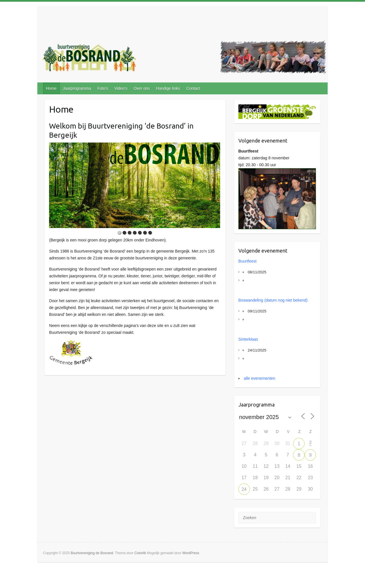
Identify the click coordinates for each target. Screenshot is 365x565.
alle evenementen (259, 378)
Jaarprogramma (77, 88)
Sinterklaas (248, 339)
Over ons (141, 88)
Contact (193, 88)
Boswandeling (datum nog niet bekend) (273, 300)
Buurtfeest (247, 261)
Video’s (120, 88)
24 (244, 489)
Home (51, 88)
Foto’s (102, 88)
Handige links (168, 88)
